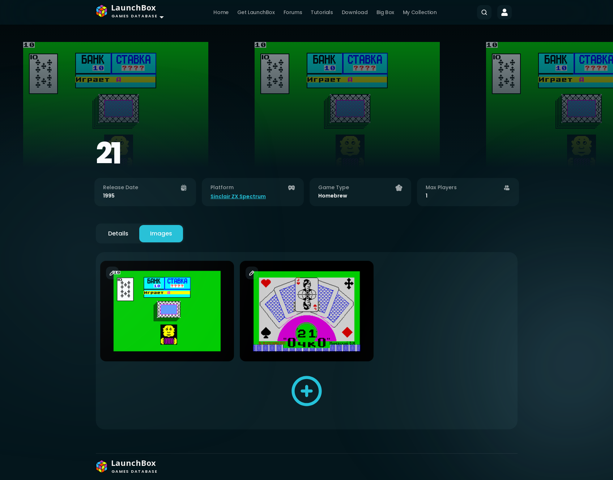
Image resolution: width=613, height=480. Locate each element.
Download (355, 12)
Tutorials (322, 12)
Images (161, 233)
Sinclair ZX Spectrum (238, 196)
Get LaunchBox (256, 12)
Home (220, 12)
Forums (293, 12)
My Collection (420, 12)
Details (118, 233)
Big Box (385, 12)
